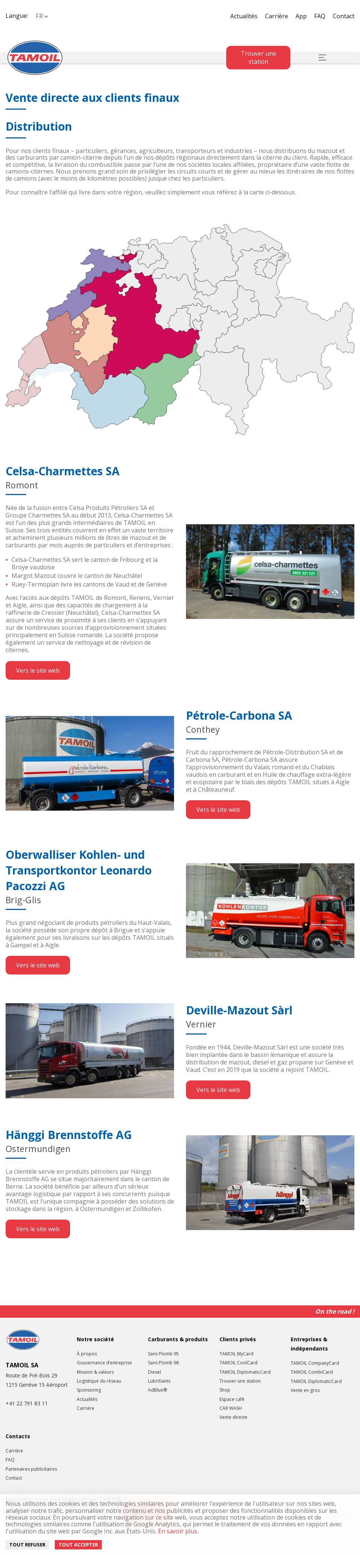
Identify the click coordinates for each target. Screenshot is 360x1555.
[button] (42, 16)
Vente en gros (305, 1390)
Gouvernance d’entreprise (104, 1362)
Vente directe (233, 1417)
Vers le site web (38, 670)
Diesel (154, 1372)
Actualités (244, 16)
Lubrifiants (159, 1381)
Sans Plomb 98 (163, 1362)
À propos (87, 1354)
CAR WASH (231, 1408)
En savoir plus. (177, 1531)
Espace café (232, 1399)
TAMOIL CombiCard (312, 1372)
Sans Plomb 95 (163, 1354)
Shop (225, 1390)
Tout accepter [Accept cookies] (78, 1544)
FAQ (319, 16)
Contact (343, 16)
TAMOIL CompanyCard (315, 1363)
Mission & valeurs (95, 1372)
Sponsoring (89, 1390)
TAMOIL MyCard (236, 1354)
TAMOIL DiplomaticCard (245, 1372)
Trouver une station (258, 57)
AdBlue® (157, 1390)
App (301, 16)
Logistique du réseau (99, 1381)
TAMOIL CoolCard (239, 1362)
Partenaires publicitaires (31, 1469)
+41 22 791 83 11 (27, 1403)
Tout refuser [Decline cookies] (27, 1544)
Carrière (276, 16)
